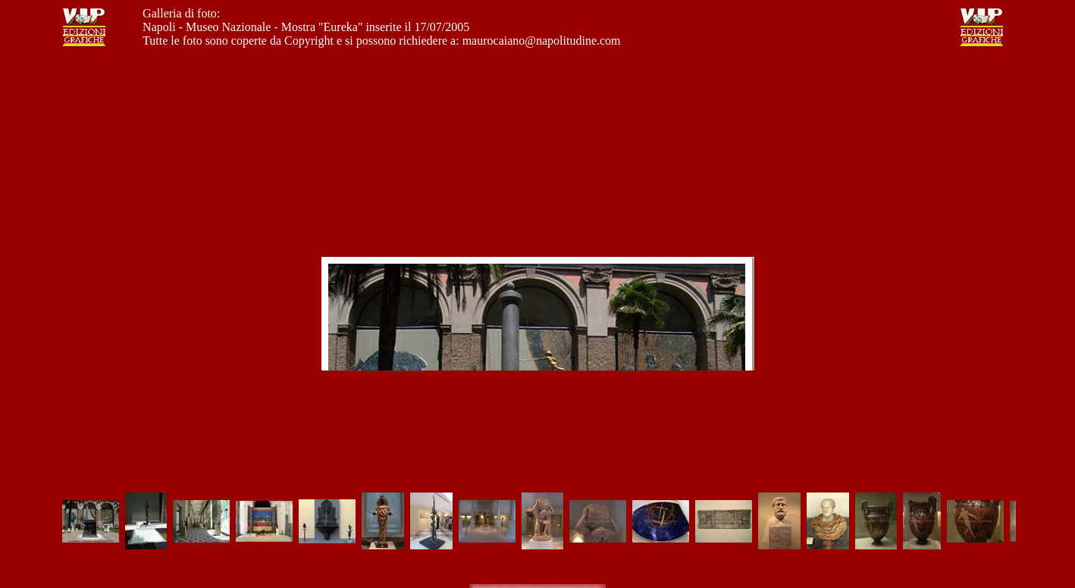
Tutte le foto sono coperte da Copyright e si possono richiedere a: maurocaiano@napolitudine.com (381, 40)
